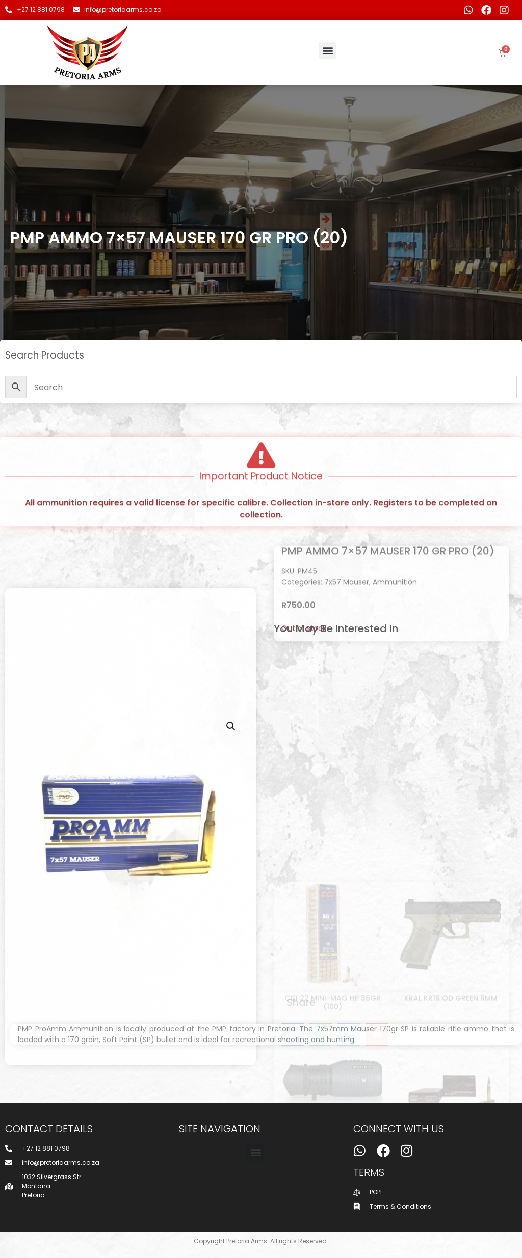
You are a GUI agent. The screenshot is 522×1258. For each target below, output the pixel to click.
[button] (327, 50)
